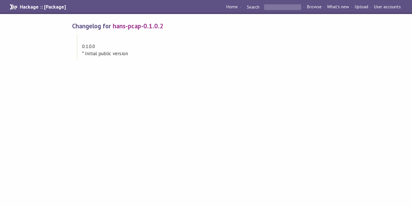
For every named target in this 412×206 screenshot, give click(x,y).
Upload (361, 7)
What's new (338, 7)
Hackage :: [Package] (43, 6)
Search (253, 7)
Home (232, 7)
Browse (314, 7)
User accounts (387, 7)
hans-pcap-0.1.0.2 (138, 26)
